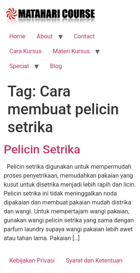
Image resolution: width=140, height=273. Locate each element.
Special (19, 66)
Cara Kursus (25, 51)
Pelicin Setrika (42, 149)
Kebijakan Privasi (32, 260)
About (45, 36)
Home (17, 36)
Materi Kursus (71, 51)
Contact (84, 36)
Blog (56, 66)
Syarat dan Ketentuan (94, 260)
